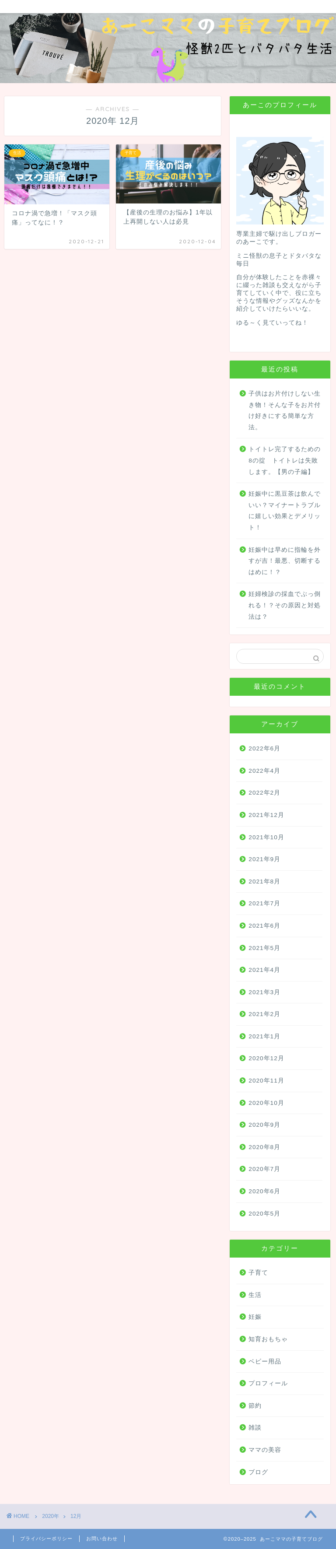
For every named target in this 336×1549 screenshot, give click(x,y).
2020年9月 (264, 1124)
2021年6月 (264, 925)
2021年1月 (264, 1036)
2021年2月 (264, 1014)
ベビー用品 (264, 1361)
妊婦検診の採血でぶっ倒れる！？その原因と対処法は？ (284, 605)
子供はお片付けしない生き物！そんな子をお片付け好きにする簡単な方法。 (284, 410)
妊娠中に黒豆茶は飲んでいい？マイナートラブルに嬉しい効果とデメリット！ (284, 511)
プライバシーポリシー (46, 1538)
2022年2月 (264, 792)
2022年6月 (264, 748)
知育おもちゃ (268, 1339)
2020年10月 (266, 1103)
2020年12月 (266, 1058)
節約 (255, 1405)
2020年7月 (264, 1169)
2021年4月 (264, 970)
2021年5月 (264, 948)
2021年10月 (266, 837)
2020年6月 (264, 1191)
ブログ (258, 1472)
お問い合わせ (102, 1538)
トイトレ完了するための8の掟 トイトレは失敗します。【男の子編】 (284, 460)
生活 (255, 1295)
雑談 (255, 1427)
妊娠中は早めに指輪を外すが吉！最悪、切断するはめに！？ (284, 561)
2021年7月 (264, 903)
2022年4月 (264, 770)
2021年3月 (264, 992)
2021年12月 (266, 815)
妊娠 (255, 1317)
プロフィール (268, 1383)
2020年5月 (264, 1213)
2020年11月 (266, 1080)
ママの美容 (264, 1450)
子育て (258, 1272)
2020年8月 (264, 1147)
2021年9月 (264, 859)
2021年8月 (264, 881)
